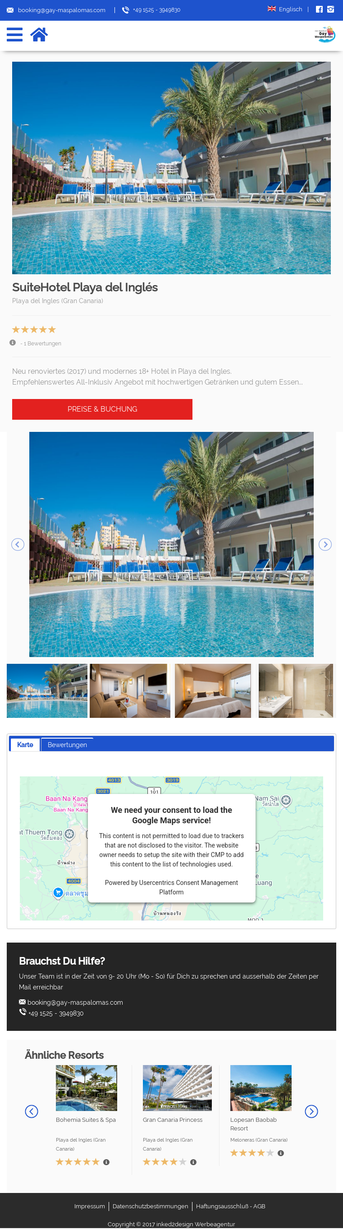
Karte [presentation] (25, 744)
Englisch (288, 9)
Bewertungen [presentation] (67, 744)
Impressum (89, 1206)
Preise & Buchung (102, 409)
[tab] (25, 745)
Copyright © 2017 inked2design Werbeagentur (171, 1224)
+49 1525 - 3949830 (56, 1013)
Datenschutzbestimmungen (150, 1206)
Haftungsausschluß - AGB (230, 1206)
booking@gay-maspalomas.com (75, 1002)
